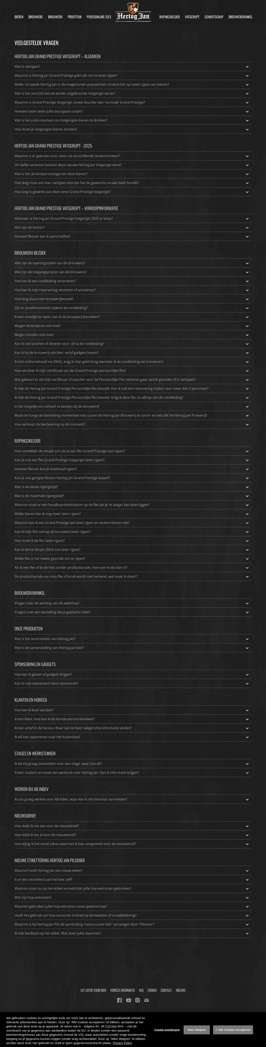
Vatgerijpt (192, 16)
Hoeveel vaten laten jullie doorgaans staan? (132, 111)
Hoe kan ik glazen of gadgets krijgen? (132, 674)
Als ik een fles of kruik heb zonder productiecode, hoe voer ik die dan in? (132, 567)
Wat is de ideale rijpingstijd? (132, 487)
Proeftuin (74, 16)
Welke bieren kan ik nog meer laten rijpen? (132, 513)
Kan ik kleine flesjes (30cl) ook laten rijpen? (132, 549)
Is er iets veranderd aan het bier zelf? (132, 879)
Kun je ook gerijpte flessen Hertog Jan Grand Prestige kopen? (132, 478)
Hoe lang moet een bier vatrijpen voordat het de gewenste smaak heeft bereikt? (132, 182)
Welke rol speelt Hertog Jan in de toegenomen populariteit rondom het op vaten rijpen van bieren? (132, 84)
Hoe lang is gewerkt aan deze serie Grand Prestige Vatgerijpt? (132, 191)
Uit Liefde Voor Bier (93, 990)
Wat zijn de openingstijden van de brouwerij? (132, 263)
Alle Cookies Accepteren (234, 1029)
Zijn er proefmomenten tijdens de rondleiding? (132, 308)
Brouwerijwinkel (240, 16)
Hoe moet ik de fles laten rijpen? (132, 540)
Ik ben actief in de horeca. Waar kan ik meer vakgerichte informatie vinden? (132, 728)
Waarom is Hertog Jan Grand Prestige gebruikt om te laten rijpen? (132, 75)
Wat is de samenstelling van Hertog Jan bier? (132, 647)
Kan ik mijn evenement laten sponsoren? (132, 683)
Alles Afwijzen (196, 1029)
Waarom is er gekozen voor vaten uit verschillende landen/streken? (132, 156)
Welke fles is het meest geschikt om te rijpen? (132, 558)
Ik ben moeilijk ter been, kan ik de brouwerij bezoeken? (132, 316)
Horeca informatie (122, 990)
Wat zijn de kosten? (132, 227)
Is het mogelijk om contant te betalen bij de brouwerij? (132, 406)
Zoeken (152, 990)
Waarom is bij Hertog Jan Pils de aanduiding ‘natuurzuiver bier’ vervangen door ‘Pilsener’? (132, 924)
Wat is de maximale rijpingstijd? (132, 495)
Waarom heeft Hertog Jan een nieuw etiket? (132, 870)
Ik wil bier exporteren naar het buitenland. (132, 737)
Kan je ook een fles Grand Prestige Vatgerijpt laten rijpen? (132, 460)
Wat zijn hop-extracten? (132, 897)
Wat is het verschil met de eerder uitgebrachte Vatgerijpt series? (132, 93)
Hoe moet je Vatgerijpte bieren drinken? (132, 129)
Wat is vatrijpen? (132, 66)
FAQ (141, 990)
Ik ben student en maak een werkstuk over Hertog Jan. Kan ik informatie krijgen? (132, 772)
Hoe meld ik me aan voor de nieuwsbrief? (132, 826)
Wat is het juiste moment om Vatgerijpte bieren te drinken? (132, 120)
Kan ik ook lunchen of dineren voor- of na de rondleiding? (132, 343)
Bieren (19, 16)
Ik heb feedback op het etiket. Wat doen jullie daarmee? (132, 933)
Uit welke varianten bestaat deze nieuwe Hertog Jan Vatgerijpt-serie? (132, 165)
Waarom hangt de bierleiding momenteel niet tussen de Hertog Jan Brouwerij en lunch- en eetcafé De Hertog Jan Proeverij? (132, 415)
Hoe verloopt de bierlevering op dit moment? (132, 424)
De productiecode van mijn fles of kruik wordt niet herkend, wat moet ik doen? (132, 576)
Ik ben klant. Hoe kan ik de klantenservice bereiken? (132, 719)
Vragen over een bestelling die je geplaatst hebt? (132, 612)
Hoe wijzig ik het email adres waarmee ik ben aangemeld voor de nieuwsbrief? (132, 844)
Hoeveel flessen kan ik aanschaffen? (132, 236)
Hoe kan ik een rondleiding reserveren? (132, 281)
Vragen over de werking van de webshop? (132, 603)
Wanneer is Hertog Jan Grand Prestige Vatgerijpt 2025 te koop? (132, 218)
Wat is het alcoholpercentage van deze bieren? (132, 174)
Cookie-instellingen (167, 1029)
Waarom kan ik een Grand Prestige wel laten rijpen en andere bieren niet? (132, 522)
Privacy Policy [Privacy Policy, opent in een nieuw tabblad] (122, 1043)
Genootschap (214, 16)
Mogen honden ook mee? (132, 334)
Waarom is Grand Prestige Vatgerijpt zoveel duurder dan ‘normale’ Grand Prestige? (132, 102)
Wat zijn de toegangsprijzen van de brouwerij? (132, 272)
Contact (166, 990)
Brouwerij (55, 16)
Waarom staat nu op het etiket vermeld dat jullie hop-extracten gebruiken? (132, 888)
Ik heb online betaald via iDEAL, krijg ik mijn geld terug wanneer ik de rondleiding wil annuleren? (132, 361)
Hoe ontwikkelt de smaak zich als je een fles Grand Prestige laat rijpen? (132, 451)
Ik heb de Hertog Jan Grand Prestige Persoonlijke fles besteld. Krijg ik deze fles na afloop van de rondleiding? (132, 397)
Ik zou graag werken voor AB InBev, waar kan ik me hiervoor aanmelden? (132, 799)
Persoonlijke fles (99, 16)
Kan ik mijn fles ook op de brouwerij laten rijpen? (132, 531)
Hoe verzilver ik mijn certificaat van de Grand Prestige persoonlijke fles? (132, 370)
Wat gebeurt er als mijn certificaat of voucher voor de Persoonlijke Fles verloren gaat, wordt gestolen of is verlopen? (132, 379)
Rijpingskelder (169, 16)
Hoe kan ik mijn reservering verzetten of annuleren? (132, 290)
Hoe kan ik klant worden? (132, 710)
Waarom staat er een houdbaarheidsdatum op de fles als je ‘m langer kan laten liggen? (132, 504)
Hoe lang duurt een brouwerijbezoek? (132, 299)
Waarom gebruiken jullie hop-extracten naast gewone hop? (132, 906)
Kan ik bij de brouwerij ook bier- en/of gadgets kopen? (132, 352)
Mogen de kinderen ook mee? (132, 325)
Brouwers (35, 16)
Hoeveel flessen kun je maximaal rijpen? (132, 469)
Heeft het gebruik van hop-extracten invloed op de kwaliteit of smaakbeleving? (132, 915)
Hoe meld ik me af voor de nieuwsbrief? (132, 835)
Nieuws (180, 990)
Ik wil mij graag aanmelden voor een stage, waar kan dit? (132, 763)
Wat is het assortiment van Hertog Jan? (132, 638)
